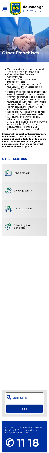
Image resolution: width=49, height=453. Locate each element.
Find (24, 409)
